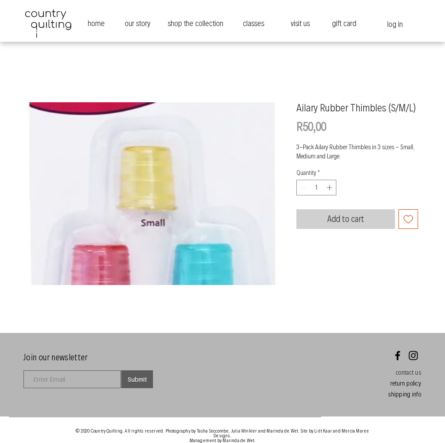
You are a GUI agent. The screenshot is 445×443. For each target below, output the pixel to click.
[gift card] (344, 23)
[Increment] (330, 187)
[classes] (253, 23)
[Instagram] (413, 355)
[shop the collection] (195, 23)
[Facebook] (398, 355)
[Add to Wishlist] (408, 219)
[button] (408, 372)
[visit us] (300, 23)
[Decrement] (303, 187)
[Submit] (137, 379)
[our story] (137, 23)
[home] (96, 23)
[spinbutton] (316, 187)
